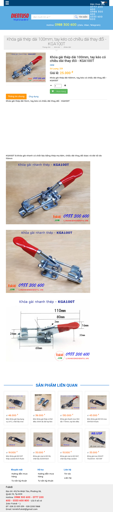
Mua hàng (59, 91)
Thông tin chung (16, 96)
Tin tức (67, 473)
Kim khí (57, 47)
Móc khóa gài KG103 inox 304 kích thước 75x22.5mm (97, 420)
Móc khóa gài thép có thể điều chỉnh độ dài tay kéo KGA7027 (43, 420)
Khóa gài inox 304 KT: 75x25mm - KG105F (95, 457)
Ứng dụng (34, 96)
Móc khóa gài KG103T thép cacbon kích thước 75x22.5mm (15, 457)
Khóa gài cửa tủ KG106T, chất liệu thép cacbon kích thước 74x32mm (69, 457)
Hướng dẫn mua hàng (19, 475)
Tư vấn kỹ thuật (19, 481)
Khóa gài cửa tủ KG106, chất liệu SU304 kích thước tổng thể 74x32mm (43, 457)
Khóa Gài (67, 47)
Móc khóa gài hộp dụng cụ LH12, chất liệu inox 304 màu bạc (15, 420)
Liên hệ (67, 478)
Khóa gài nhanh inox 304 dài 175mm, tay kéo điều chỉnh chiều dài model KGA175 (69, 420)
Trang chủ (46, 47)
